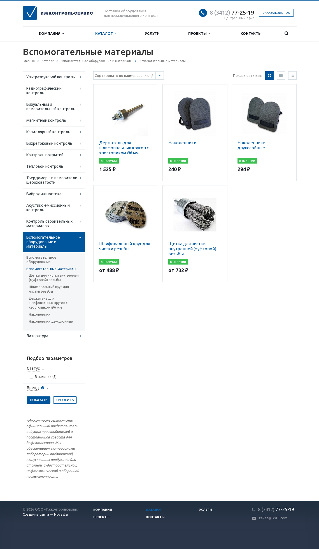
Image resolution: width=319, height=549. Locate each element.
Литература (37, 336)
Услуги (152, 33)
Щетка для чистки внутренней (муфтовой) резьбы (54, 278)
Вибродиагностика (43, 194)
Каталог (105, 33)
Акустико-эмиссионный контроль (48, 207)
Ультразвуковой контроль (50, 77)
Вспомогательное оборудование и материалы (43, 242)
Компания (51, 33)
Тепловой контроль (44, 166)
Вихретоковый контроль (49, 143)
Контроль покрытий (45, 155)
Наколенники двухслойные (51, 321)
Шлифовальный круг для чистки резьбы (49, 289)
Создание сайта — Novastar (46, 514)
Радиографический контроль (44, 90)
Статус (33, 368)
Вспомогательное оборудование (41, 260)
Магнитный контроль (46, 120)
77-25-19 (232, 12)
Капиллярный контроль (48, 132)
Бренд (33, 387)
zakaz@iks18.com (273, 518)
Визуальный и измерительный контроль (50, 106)
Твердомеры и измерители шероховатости (51, 180)
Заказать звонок (276, 12)
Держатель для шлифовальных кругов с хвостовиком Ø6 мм (48, 303)
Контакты (251, 33)
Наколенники (39, 314)
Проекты (199, 33)
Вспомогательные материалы (51, 269)
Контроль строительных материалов (49, 223)
